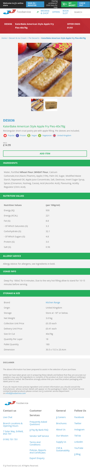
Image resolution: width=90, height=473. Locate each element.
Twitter (77, 423)
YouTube (78, 448)
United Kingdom (64, 135)
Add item (45, 153)
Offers (56, 11)
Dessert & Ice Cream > (18, 38)
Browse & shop (45, 12)
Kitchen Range (53, 302)
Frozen (23, 135)
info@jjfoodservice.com (16, 393)
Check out (82, 4)
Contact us (9, 410)
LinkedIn (78, 441)
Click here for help (50, 4)
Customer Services (36, 413)
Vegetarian (47, 135)
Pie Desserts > (35, 38)
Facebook (79, 417)
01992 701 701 (10, 439)
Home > (5, 38)
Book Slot (66, 12)
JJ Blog (77, 454)
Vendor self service (39, 435)
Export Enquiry (37, 458)
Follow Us (80, 410)
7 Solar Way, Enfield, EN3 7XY (13, 432)
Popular (11, 135)
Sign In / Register (32, 4)
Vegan (34, 135)
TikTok (77, 435)
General (61, 410)
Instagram (79, 429)
